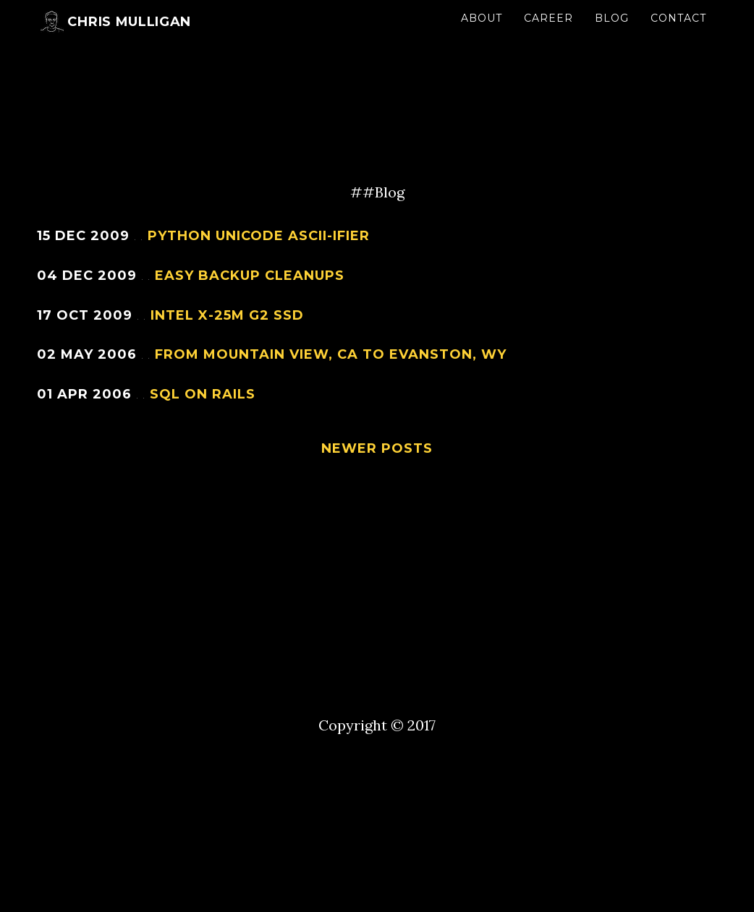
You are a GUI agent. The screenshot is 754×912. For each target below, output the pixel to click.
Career (548, 32)
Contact (678, 32)
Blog (612, 32)
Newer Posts (377, 448)
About (481, 32)
